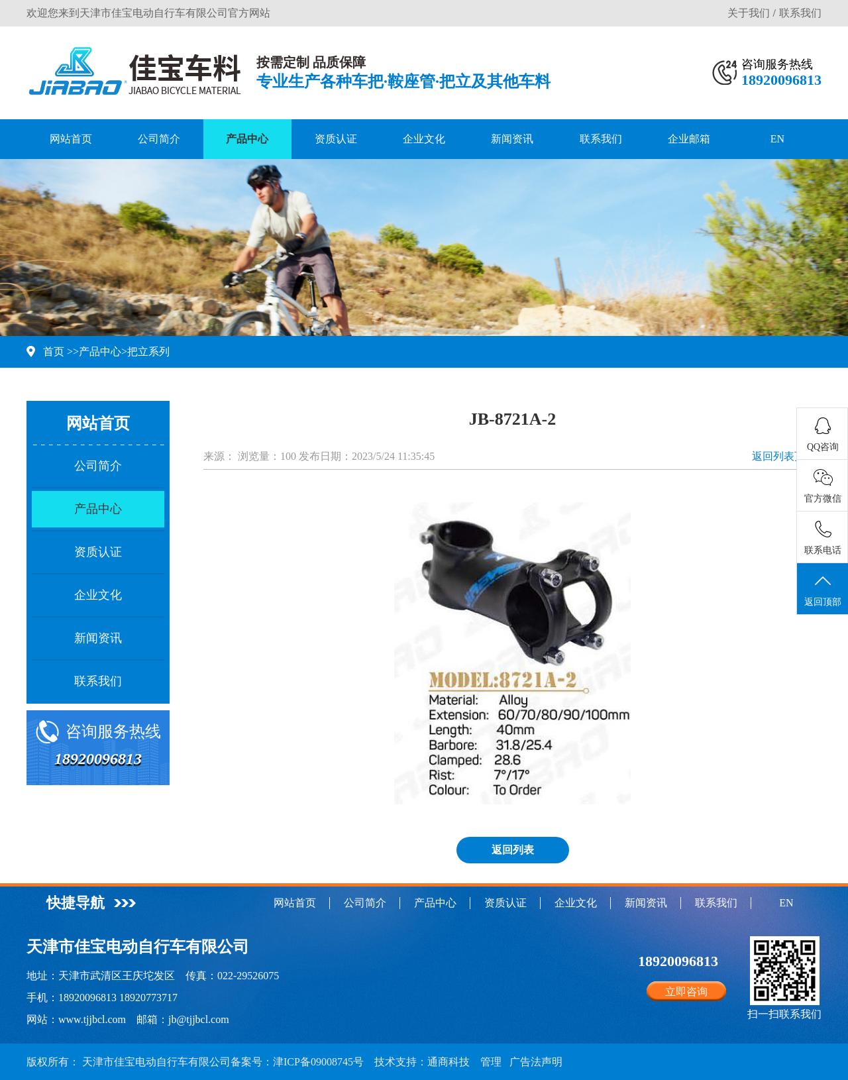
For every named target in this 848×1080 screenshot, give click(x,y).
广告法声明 (535, 1061)
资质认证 (336, 138)
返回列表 (513, 849)
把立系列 (148, 351)
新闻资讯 (512, 138)
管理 (491, 1061)
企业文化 (424, 138)
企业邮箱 (689, 138)
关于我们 (748, 13)
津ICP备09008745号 (318, 1061)
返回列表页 (778, 456)
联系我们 (800, 13)
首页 (53, 351)
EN (777, 138)
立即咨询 (686, 991)
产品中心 (247, 138)
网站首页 (71, 138)
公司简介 (159, 138)
